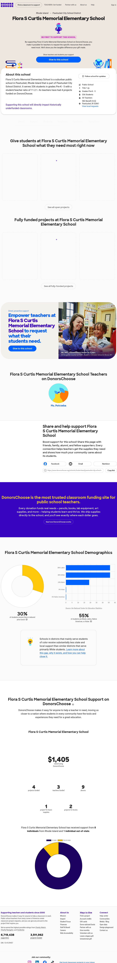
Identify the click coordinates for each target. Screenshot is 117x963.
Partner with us (70, 5)
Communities (104, 919)
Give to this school (58, 59)
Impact (34, 121)
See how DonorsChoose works (58, 522)
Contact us (104, 930)
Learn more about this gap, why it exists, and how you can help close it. (63, 653)
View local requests (90, 106)
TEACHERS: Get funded (52, 5)
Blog (107, 922)
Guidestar (20, 930)
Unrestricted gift (86, 939)
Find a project (85, 916)
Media (102, 922)
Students (78, 121)
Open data (103, 925)
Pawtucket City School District (67, 13)
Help (92, 5)
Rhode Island (42, 13)
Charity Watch (40, 928)
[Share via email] (79, 464)
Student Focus (65, 922)
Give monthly (84, 930)
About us (83, 5)
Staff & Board (65, 927)
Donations (93, 121)
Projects (47, 121)
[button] (80, 470)
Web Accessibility (66, 933)
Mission (63, 916)
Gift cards (83, 922)
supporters (14, 936)
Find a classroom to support (29, 5)
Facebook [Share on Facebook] (51, 464)
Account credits (85, 919)
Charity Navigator (7, 930)
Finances (63, 925)
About (21, 121)
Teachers (62, 121)
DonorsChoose (7, 5)
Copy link (111, 470)
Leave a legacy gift (87, 936)
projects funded (43, 936)
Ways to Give (86, 913)
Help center (104, 916)
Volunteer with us (86, 933)
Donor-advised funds (87, 925)
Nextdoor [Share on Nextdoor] (102, 464)
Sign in (113, 5)
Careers (63, 930)
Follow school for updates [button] (94, 76)
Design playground (106, 927)
